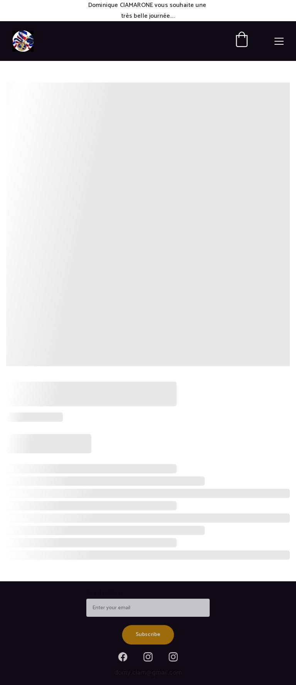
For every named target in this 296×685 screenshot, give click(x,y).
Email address (106, 594)
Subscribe (148, 634)
